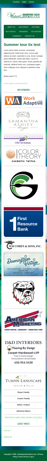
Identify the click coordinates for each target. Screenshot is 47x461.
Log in (32, 457)
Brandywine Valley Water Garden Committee (23, 417)
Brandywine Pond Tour (23, 15)
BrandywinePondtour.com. (27, 454)
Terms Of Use (23, 457)
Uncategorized (21, 83)
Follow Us (8, 437)
